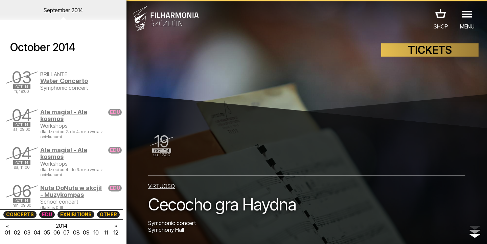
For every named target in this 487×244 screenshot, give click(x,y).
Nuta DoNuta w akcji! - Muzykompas (71, 191)
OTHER (108, 214)
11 (106, 232)
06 (56, 232)
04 (37, 232)
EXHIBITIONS (76, 214)
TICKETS (430, 50)
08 (76, 232)
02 (17, 232)
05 (47, 232)
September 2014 (63, 10)
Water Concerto (64, 80)
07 (66, 232)
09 (86, 232)
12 (115, 232)
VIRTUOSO (161, 186)
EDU (47, 214)
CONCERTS (20, 214)
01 (7, 232)
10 (96, 232)
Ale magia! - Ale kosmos (63, 115)
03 (27, 232)
